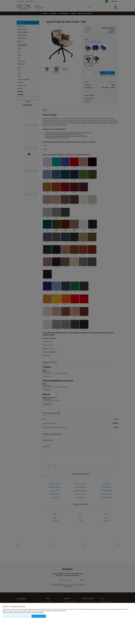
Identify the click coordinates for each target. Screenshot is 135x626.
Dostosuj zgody (26, 616)
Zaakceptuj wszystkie (39, 616)
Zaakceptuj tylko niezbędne (11, 616)
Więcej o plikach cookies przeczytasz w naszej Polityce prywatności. (23, 612)
